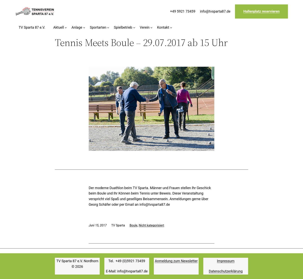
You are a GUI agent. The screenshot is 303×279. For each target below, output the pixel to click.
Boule (133, 225)
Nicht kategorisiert (151, 225)
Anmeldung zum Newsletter (176, 261)
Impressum (226, 261)
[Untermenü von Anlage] (78, 28)
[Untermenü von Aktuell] (60, 28)
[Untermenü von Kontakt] (164, 28)
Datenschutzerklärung (226, 271)
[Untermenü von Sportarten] (99, 28)
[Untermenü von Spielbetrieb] (124, 28)
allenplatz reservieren (263, 11)
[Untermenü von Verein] (146, 28)
